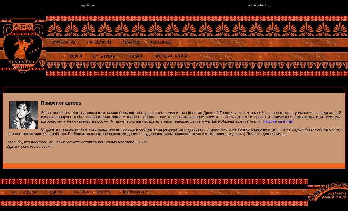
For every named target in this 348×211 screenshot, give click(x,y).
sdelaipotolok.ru (259, 5)
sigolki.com (88, 5)
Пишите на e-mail (278, 121)
